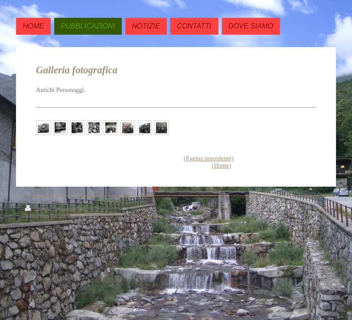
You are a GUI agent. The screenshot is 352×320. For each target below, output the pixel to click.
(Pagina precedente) (209, 158)
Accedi (319, 208)
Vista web (317, 214)
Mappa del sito (71, 209)
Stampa (38, 209)
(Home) (222, 165)
